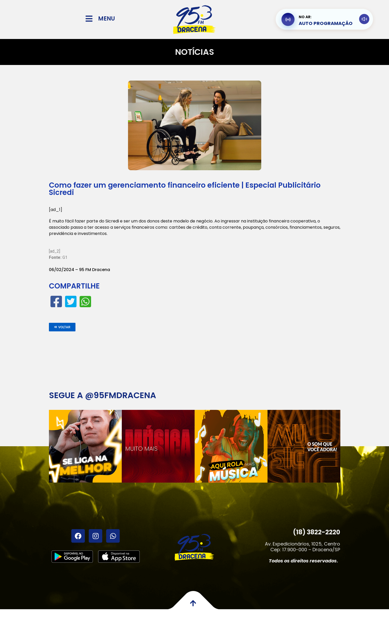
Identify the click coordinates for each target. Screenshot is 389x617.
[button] (62, 327)
